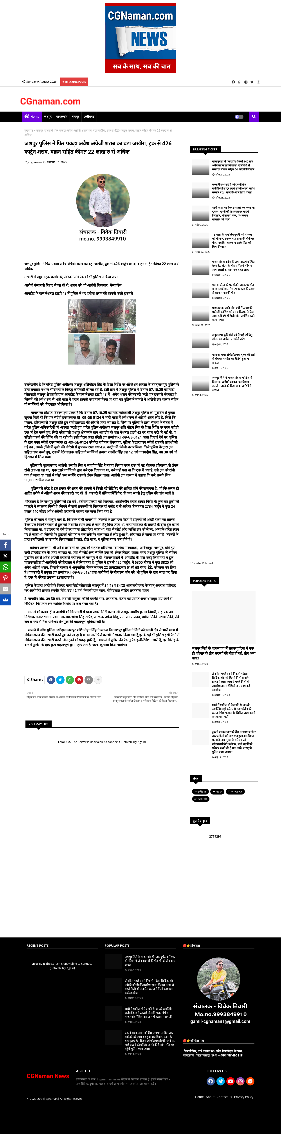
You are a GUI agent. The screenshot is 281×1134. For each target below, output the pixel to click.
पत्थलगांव (61, 116)
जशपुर (48, 116)
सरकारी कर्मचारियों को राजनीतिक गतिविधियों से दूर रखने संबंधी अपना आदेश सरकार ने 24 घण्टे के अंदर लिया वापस (233, 188)
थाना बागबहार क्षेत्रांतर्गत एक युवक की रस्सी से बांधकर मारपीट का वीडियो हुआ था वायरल (233, 359)
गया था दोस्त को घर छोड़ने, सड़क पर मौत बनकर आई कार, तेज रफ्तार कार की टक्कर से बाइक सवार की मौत (233, 289)
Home (35, 116)
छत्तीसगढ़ (89, 116)
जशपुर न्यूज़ (237, 791)
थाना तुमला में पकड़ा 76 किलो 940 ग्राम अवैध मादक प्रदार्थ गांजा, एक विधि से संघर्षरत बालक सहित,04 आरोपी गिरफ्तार (233, 165)
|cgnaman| (51, 1099)
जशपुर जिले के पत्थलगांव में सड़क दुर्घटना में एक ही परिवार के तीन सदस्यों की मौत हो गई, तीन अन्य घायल (223, 653)
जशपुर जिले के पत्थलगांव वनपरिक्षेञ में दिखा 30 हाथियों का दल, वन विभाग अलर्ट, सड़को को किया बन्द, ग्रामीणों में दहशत (232, 384)
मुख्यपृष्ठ (28, 130)
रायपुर (75, 116)
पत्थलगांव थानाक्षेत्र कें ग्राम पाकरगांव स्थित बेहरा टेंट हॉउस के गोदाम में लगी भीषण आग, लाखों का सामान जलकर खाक (233, 266)
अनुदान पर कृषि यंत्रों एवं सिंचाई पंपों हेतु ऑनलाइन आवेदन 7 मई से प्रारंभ (232, 337)
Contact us (224, 1097)
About (210, 1097)
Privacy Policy (243, 1097)
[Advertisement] (108, 660)
